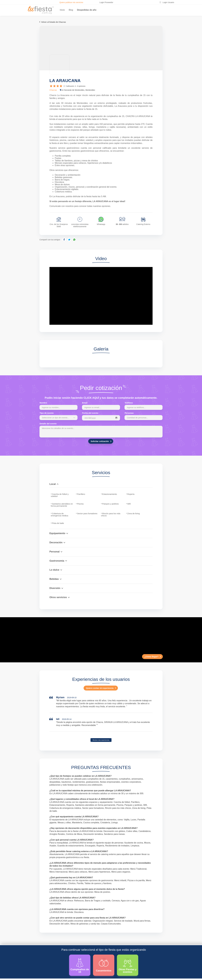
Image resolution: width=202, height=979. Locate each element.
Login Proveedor (106, 2)
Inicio (62, 10)
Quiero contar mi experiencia (99, 688)
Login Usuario (168, 2)
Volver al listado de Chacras (53, 22)
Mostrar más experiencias (101, 740)
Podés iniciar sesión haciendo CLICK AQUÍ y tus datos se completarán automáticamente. (101, 397)
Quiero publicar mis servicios (71, 2)
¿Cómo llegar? (151, 656)
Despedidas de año (86, 10)
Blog (71, 10)
